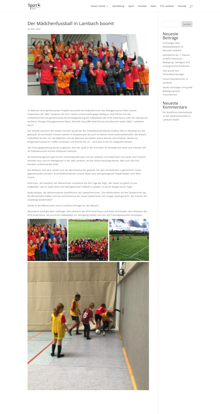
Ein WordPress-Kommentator (177, 112)
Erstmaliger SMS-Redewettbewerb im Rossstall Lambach (173, 47)
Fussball (142, 6)
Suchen (187, 24)
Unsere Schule (98, 6)
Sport (131, 6)
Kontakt (182, 6)
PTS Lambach (167, 6)
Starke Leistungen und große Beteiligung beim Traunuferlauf (177, 91)
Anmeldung (118, 6)
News (153, 6)
